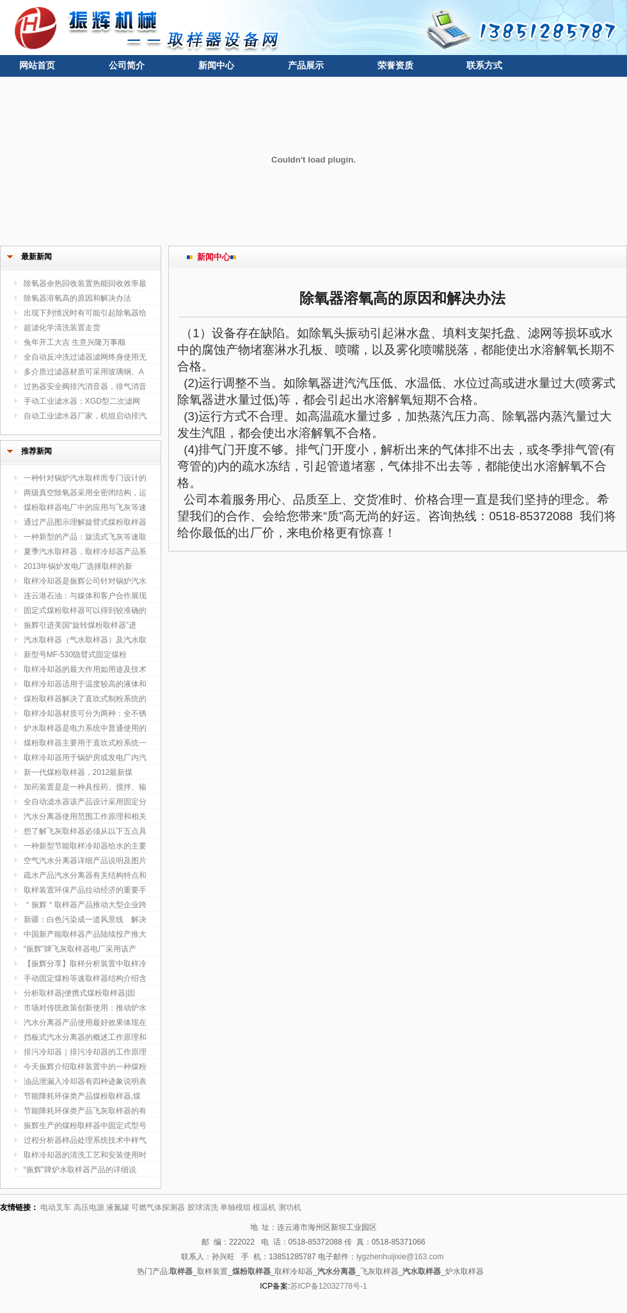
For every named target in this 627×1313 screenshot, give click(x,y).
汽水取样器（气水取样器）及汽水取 (85, 639)
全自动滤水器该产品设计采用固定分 (85, 801)
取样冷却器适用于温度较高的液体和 (85, 684)
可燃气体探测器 (158, 1207)
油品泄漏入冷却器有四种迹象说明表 (85, 1081)
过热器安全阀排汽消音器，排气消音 (85, 386)
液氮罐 (117, 1207)
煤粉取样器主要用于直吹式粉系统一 (85, 742)
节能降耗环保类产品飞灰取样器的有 (85, 1110)
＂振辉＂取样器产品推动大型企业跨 (85, 904)
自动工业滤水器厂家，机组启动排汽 (85, 415)
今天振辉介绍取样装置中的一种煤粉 (85, 1066)
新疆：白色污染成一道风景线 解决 (85, 919)
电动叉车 (55, 1207)
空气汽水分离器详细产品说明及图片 (85, 860)
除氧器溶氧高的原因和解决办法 (77, 298)
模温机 (264, 1207)
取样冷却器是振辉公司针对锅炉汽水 (85, 581)
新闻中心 (216, 65)
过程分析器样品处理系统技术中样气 (85, 1140)
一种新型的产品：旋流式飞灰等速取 (85, 536)
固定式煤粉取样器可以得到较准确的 (85, 610)
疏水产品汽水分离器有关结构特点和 (85, 875)
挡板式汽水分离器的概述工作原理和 (85, 1037)
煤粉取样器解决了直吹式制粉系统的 (85, 698)
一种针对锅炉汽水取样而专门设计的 (85, 477)
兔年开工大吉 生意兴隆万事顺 (74, 342)
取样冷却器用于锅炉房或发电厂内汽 (85, 757)
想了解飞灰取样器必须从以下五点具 (85, 831)
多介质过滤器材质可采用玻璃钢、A (84, 371)
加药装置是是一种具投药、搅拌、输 (85, 787)
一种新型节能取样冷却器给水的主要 (85, 845)
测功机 (289, 1207)
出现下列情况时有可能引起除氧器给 (85, 312)
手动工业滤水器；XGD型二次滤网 (82, 401)
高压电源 (89, 1207)
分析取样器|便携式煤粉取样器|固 (79, 993)
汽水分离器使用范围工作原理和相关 (85, 816)
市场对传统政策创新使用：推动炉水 (85, 1007)
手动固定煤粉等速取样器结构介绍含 (85, 978)
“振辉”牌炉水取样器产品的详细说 (80, 1169)
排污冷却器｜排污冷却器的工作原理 (85, 1051)
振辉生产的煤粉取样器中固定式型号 (85, 1125)
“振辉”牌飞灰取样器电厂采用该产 (80, 948)
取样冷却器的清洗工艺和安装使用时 (85, 1154)
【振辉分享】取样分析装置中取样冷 (85, 963)
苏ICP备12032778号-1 (328, 1286)
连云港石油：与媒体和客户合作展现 (85, 595)
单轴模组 (235, 1207)
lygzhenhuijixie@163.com (399, 1256)
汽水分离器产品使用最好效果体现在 (85, 1022)
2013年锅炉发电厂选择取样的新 (78, 566)
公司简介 (127, 65)
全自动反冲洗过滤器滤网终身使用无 (85, 357)
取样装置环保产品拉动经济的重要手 (85, 890)
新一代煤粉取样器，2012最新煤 (78, 772)
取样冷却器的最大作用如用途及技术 (85, 669)
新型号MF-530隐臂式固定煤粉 (75, 654)
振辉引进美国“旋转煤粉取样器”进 (80, 625)
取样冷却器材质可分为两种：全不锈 (85, 713)
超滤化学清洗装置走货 (62, 327)
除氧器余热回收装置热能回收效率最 (85, 283)
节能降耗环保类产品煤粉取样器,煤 (82, 1096)
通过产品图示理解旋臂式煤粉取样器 (85, 522)
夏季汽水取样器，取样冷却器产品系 (85, 551)
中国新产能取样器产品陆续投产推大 (85, 934)
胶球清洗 (202, 1207)
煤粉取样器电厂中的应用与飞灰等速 (85, 507)
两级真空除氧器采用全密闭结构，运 (85, 492)
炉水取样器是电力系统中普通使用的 (85, 728)
